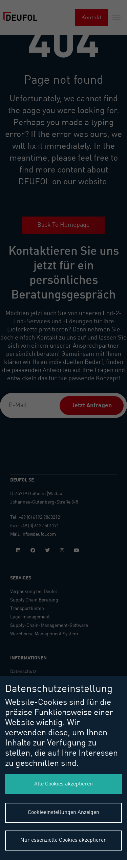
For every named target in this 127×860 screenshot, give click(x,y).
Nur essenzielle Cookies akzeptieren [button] (63, 840)
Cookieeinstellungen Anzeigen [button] (63, 812)
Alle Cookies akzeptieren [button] (63, 784)
